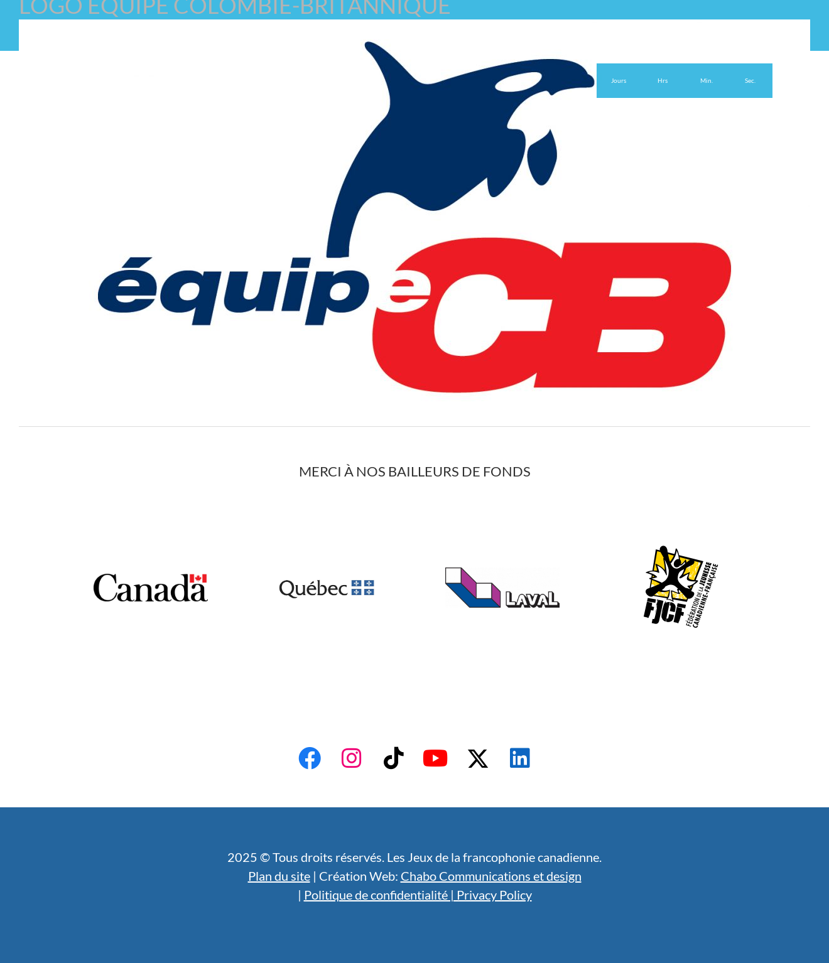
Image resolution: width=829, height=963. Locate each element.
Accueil (83, 36)
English (405, 36)
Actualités (344, 36)
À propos (139, 36)
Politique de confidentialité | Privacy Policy (418, 894)
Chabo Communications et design (491, 875)
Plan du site (279, 875)
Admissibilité (207, 36)
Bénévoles (277, 36)
